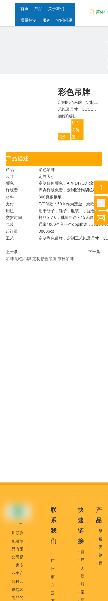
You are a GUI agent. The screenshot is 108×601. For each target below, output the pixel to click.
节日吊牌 (66, 258)
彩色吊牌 (23, 258)
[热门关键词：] (92, 12)
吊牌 (10, 258)
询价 (62, 136)
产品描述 (17, 158)
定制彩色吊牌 (44, 258)
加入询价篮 (75, 129)
